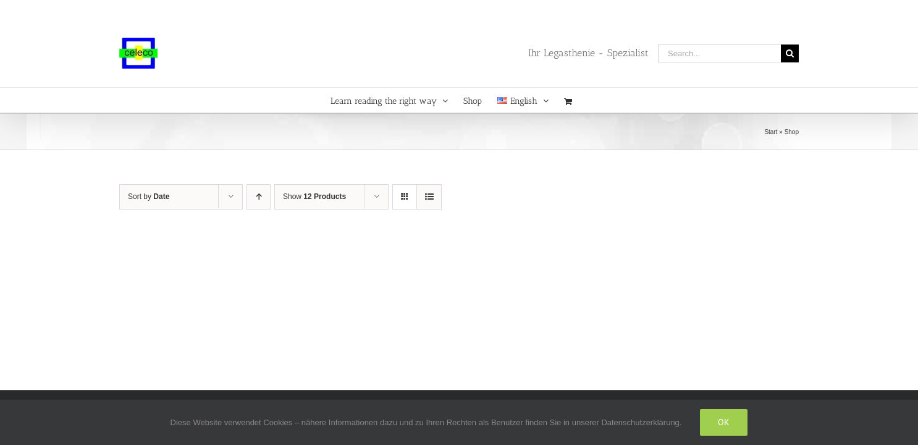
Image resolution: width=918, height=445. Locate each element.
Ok (724, 422)
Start (770, 132)
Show (314, 196)
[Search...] (719, 53)
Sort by (148, 196)
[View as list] (429, 197)
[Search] (790, 53)
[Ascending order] (258, 197)
